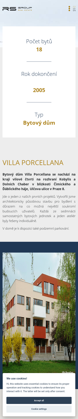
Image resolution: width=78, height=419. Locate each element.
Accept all (39, 400)
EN (74, 10)
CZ (74, 6)
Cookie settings (39, 409)
